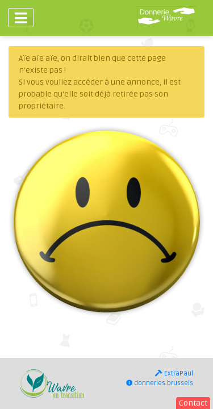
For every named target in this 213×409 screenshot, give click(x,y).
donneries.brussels (159, 383)
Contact (193, 403)
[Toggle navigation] (21, 17)
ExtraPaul (174, 373)
